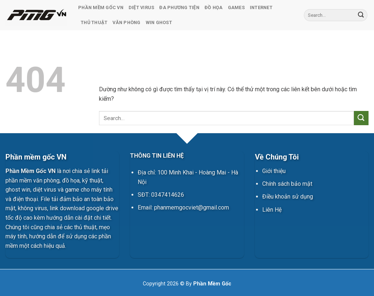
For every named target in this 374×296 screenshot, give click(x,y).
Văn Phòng (126, 22)
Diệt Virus (141, 7)
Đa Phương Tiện (179, 7)
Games (236, 7)
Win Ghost (159, 22)
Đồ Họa (214, 7)
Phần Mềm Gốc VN (100, 7)
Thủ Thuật (94, 22)
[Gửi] (361, 15)
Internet (261, 7)
